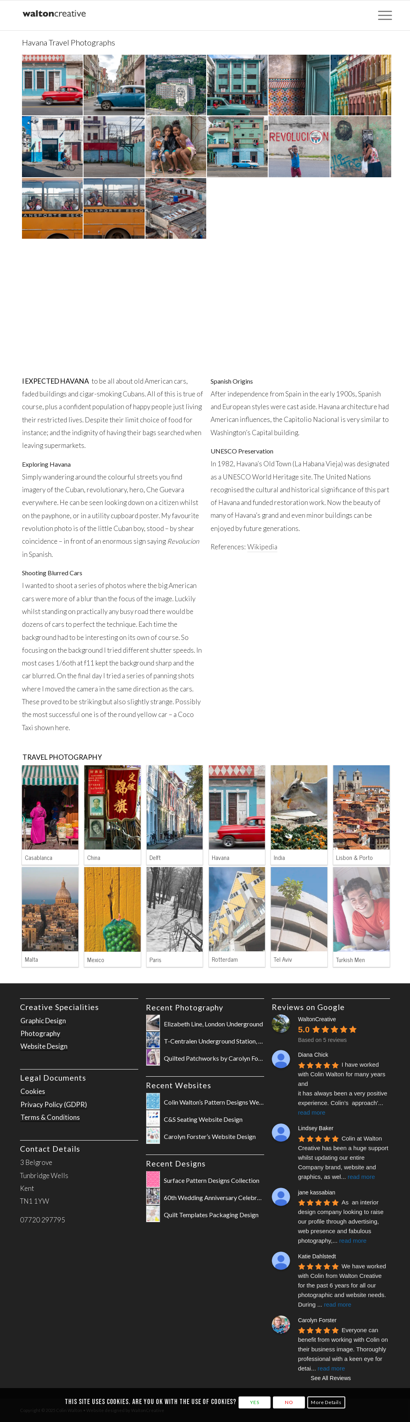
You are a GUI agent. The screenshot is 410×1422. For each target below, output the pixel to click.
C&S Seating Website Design (203, 1119)
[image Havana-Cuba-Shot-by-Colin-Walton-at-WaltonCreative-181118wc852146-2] (53, 147)
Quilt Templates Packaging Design (211, 1214)
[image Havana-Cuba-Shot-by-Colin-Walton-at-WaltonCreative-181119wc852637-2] (361, 85)
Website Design (44, 1046)
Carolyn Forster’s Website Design (210, 1136)
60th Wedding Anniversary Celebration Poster (227, 1197)
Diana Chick (313, 1055)
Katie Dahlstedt (317, 1256)
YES (254, 1402)
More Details (326, 1402)
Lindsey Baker (316, 1128)
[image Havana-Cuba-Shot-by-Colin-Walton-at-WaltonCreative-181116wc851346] (176, 85)
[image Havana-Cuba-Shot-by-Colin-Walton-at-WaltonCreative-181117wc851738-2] (176, 147)
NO (289, 1402)
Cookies (32, 1091)
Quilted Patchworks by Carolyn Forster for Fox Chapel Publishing (253, 1058)
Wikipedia (262, 547)
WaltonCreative (317, 1019)
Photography (40, 1033)
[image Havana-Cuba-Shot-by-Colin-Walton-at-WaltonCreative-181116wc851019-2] (114, 85)
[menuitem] (382, 15)
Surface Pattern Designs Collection (211, 1180)
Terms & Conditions (50, 1117)
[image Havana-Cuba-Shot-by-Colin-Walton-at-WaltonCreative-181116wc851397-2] (238, 85)
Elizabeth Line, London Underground (213, 1024)
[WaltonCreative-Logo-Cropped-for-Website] (54, 15)
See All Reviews (331, 1378)
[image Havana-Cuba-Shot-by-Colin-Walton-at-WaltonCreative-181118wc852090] (299, 85)
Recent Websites (178, 1085)
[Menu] (382, 15)
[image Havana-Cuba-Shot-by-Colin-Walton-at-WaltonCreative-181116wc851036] (53, 85)
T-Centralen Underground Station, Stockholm (226, 1041)
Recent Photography (184, 1007)
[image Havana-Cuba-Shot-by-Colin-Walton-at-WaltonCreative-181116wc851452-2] (114, 147)
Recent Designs (176, 1163)
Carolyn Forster (317, 1320)
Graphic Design (43, 1020)
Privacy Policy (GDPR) (53, 1104)
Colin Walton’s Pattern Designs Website (218, 1102)
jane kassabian (316, 1192)
